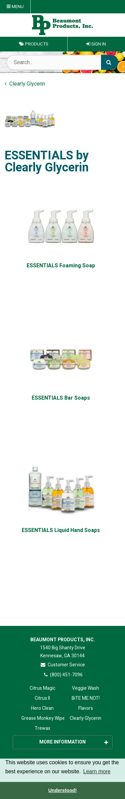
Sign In (96, 44)
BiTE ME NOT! (86, 698)
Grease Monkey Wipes (42, 718)
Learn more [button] (97, 771)
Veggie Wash (85, 688)
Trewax (42, 728)
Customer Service (62, 664)
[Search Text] (62, 62)
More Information (73, 742)
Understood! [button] (62, 790)
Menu (15, 6)
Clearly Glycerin (85, 718)
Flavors (85, 708)
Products (33, 44)
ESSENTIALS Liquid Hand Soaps (61, 530)
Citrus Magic (42, 688)
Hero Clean (42, 708)
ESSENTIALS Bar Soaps (61, 398)
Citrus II (42, 698)
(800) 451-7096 (62, 674)
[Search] (109, 62)
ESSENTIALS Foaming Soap (61, 266)
